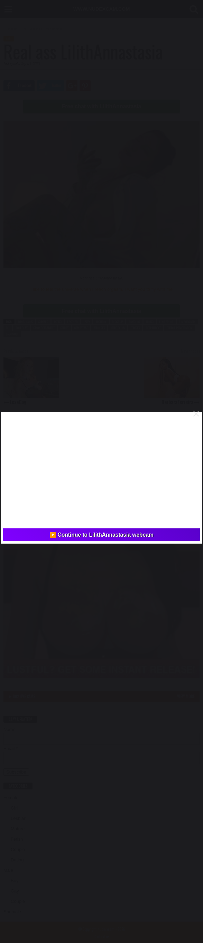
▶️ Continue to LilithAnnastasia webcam (101, 535)
